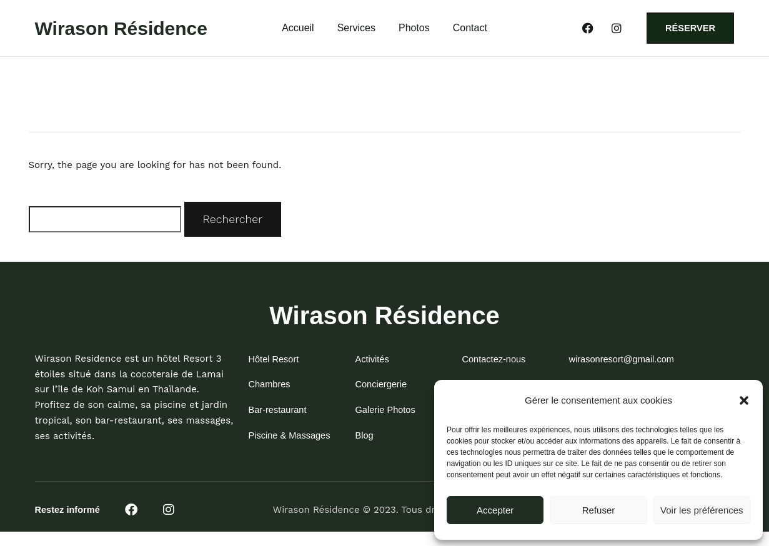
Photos (414, 30)
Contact (469, 30)
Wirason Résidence (121, 29)
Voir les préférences (701, 510)
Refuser (598, 510)
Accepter (495, 510)
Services (356, 30)
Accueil (298, 30)
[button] (744, 400)
